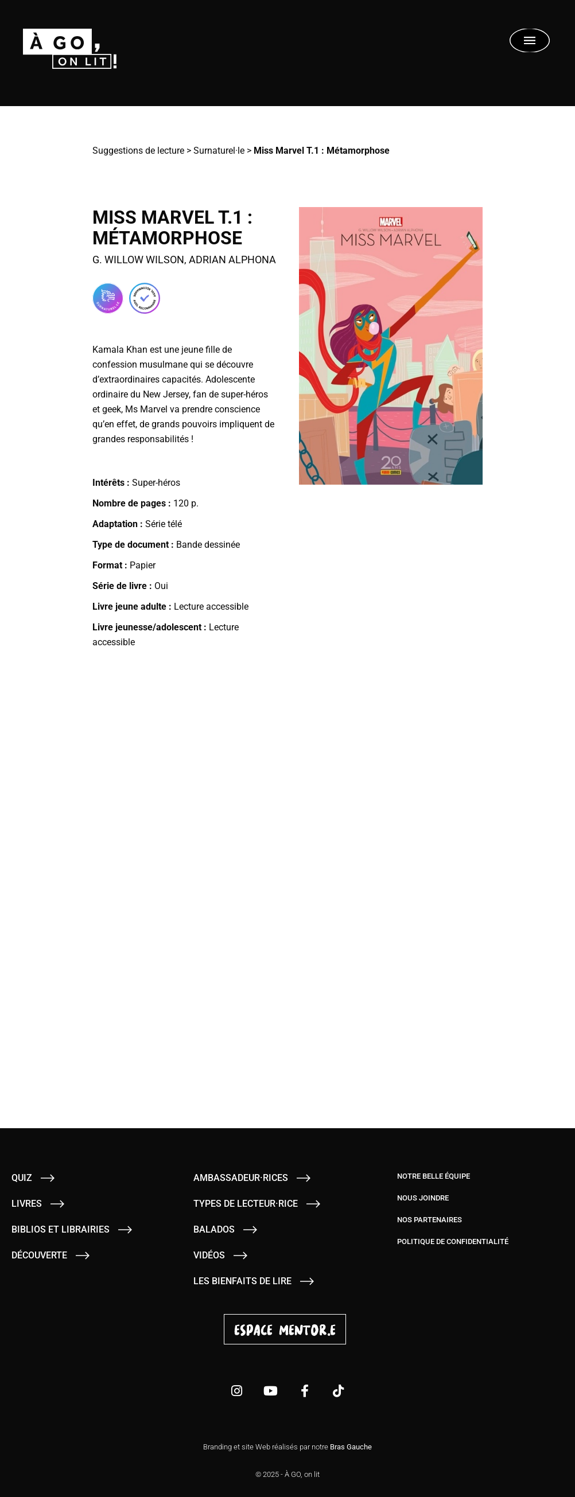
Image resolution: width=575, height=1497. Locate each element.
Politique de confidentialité (452, 1241)
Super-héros (156, 482)
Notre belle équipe (433, 1176)
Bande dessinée (208, 544)
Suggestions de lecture (138, 150)
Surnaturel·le (218, 150)
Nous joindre (423, 1198)
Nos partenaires (429, 1219)
